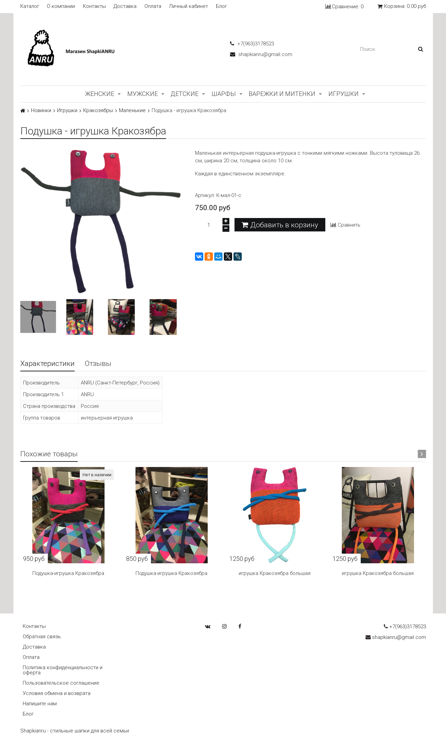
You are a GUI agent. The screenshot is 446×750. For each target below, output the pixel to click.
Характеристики (47, 363)
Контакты (94, 6)
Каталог (29, 6)
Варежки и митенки (282, 93)
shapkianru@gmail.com (261, 54)
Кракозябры (98, 110)
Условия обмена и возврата (56, 693)
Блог (221, 6)
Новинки (41, 110)
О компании (61, 6)
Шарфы (223, 93)
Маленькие (132, 110)
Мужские (142, 93)
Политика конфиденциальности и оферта (62, 670)
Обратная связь (42, 636)
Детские (184, 93)
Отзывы (98, 363)
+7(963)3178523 (252, 43)
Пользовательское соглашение (61, 683)
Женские (99, 93)
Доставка (125, 6)
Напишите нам (40, 703)
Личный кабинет (188, 6)
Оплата (152, 6)
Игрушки (343, 93)
